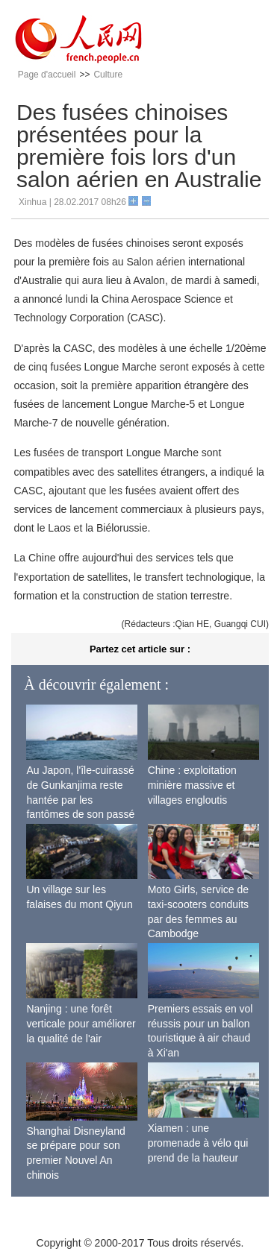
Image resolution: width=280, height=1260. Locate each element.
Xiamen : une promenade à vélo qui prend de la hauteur (198, 1142)
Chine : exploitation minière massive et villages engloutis (192, 784)
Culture (107, 74)
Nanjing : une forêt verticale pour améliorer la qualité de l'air (80, 1023)
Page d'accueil (47, 74)
